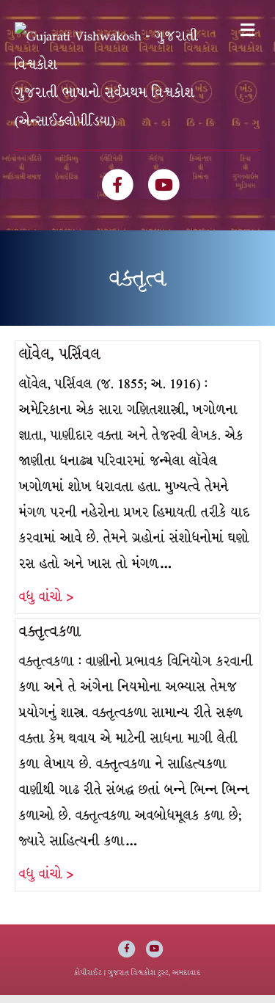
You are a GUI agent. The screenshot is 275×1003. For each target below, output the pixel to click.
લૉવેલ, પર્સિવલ (59, 362)
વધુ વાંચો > (46, 605)
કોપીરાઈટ (88, 980)
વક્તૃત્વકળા (50, 639)
